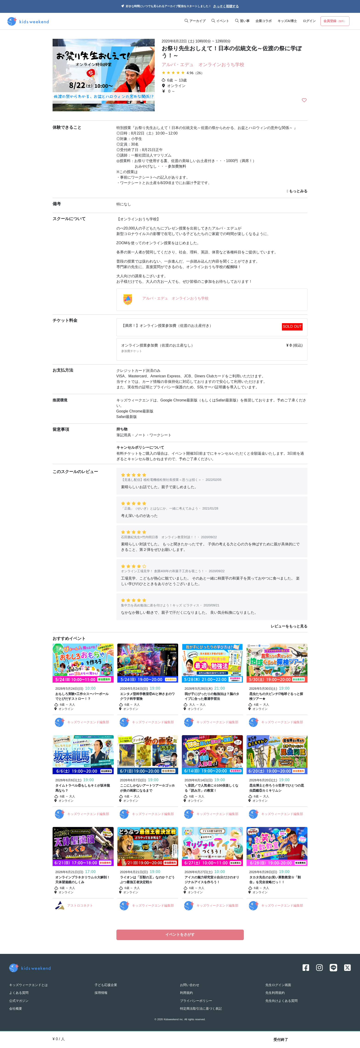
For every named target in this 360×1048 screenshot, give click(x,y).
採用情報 (101, 992)
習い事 (242, 21)
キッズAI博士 (287, 21)
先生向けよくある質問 (281, 1000)
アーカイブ (195, 21)
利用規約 (186, 992)
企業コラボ (264, 21)
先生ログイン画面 (278, 985)
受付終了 (280, 1040)
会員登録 (334, 21)
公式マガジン (18, 1000)
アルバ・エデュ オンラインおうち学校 (203, 65)
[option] (104, 75)
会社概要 (15, 1009)
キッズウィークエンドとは (28, 985)
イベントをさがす (180, 935)
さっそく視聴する (226, 6)
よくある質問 (18, 992)
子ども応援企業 (106, 985)
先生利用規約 (275, 992)
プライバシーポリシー (196, 1000)
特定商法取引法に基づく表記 (201, 1009)
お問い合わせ (189, 985)
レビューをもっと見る (289, 626)
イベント (220, 21)
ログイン (309, 21)
